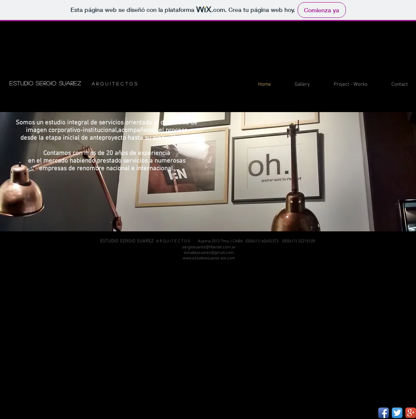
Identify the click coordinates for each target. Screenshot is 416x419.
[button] (296, 84)
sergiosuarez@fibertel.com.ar (209, 247)
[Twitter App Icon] (397, 413)
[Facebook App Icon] (383, 413)
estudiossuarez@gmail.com (209, 253)
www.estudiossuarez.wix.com (209, 258)
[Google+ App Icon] (410, 413)
